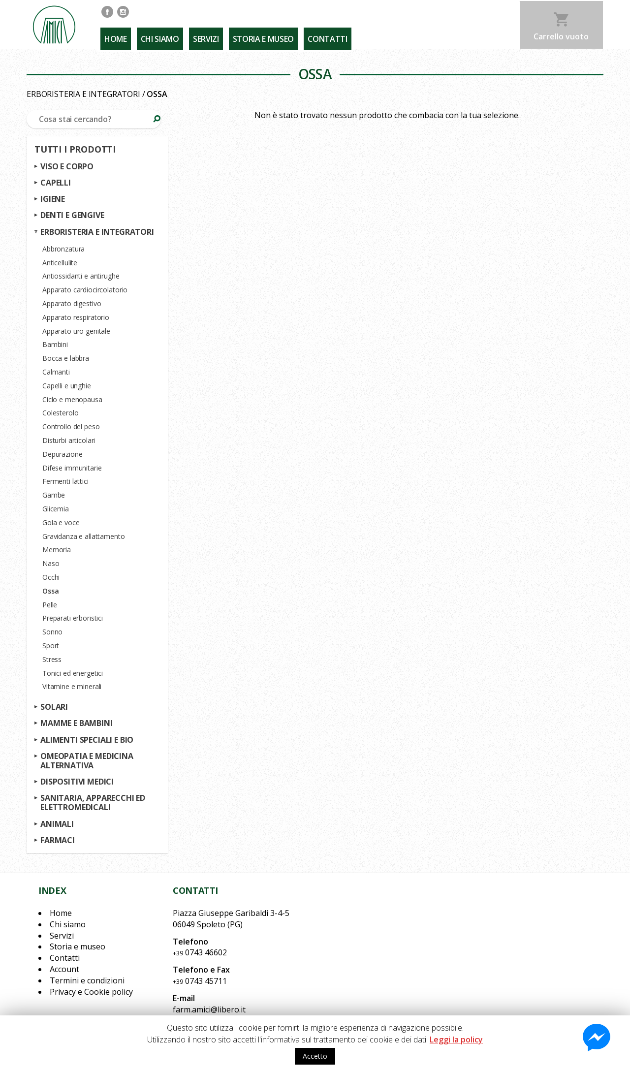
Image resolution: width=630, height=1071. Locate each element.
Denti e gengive (72, 215)
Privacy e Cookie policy (91, 991)
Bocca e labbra (65, 358)
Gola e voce (60, 522)
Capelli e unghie (66, 385)
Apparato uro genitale (76, 331)
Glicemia (55, 508)
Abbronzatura (63, 248)
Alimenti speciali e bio (86, 739)
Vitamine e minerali (71, 687)
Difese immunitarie (71, 467)
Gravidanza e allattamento (83, 536)
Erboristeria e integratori (83, 94)
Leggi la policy (456, 1039)
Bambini (55, 344)
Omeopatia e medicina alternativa (86, 761)
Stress (52, 659)
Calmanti (56, 372)
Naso (50, 563)
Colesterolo (60, 413)
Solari (54, 706)
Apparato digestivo (71, 303)
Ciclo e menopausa (72, 399)
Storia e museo (256, 35)
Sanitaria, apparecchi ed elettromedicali (92, 802)
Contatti (318, 35)
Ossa (50, 591)
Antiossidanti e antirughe (81, 276)
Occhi (51, 577)
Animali (57, 824)
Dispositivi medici (77, 781)
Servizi (201, 35)
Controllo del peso (70, 426)
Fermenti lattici (65, 481)
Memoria (56, 550)
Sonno (52, 631)
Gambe (53, 495)
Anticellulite (59, 262)
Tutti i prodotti (75, 150)
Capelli (55, 182)
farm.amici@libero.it (209, 1009)
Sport (50, 645)
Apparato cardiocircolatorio (84, 289)
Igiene (52, 199)
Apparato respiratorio (75, 317)
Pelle (49, 604)
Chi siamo (157, 35)
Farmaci (57, 840)
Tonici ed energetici (72, 673)
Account (64, 969)
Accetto (315, 1056)
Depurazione (62, 454)
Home (114, 35)
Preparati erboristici (72, 618)
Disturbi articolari (68, 440)
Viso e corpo (67, 166)
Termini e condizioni (87, 980)
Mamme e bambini (76, 723)
